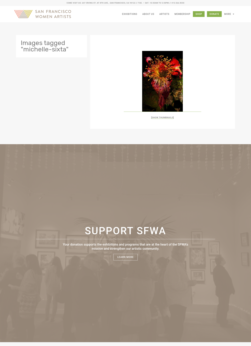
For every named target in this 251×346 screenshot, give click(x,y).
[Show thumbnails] (162, 117)
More (229, 14)
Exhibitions (129, 14)
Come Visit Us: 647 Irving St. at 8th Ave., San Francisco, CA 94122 (101, 3)
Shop (198, 14)
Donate (214, 14)
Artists (164, 14)
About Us (148, 14)
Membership (182, 14)
